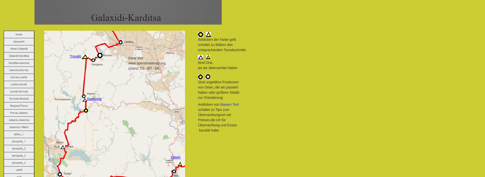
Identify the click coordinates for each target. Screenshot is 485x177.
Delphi (176, 157)
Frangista (94, 99)
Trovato (75, 56)
